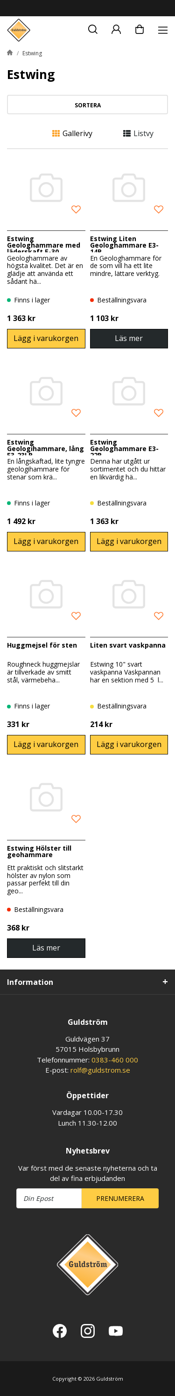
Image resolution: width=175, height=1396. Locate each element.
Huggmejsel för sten (42, 645)
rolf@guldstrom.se (100, 1070)
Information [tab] (30, 982)
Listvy (138, 133)
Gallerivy (72, 133)
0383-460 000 (114, 1059)
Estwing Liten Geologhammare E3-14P (124, 245)
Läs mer (129, 338)
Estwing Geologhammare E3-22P (124, 448)
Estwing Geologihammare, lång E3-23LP (45, 448)
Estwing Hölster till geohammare (39, 851)
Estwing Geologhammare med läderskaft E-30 (43, 245)
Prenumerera (120, 1198)
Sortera (88, 105)
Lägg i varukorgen (46, 338)
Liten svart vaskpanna (128, 645)
